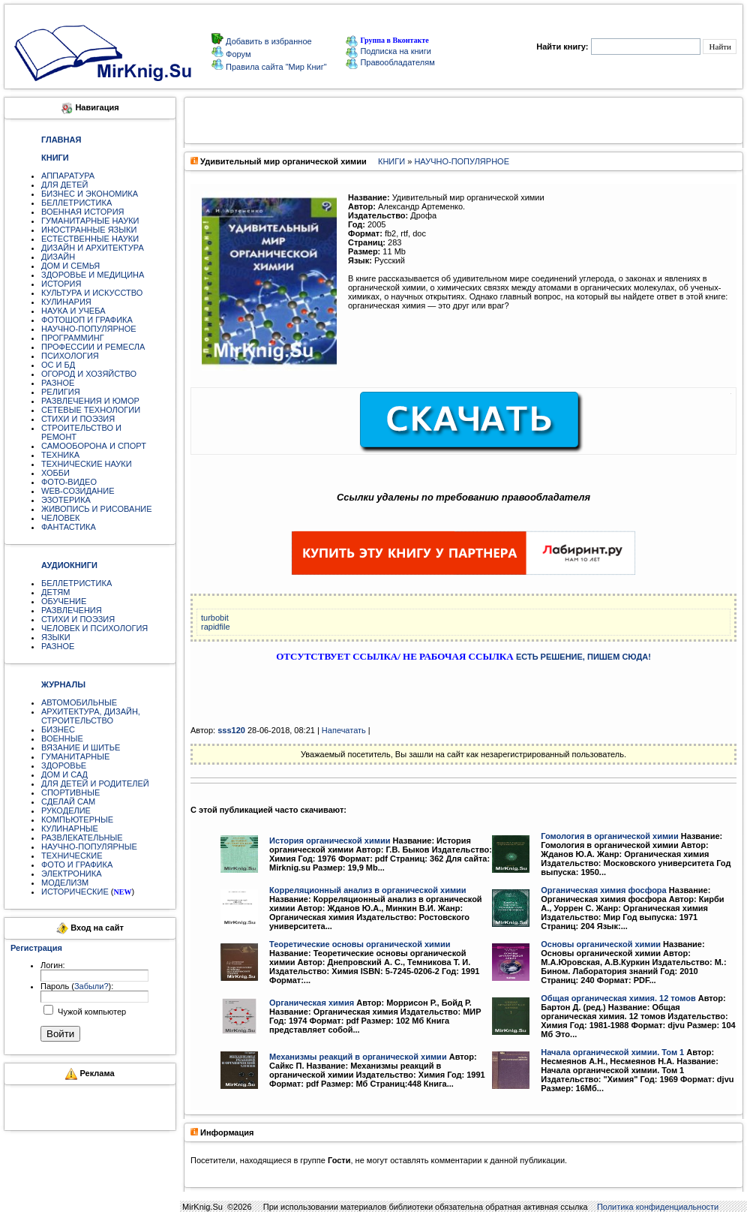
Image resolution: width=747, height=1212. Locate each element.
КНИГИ (391, 161)
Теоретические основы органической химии (360, 944)
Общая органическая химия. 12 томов (618, 998)
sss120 (231, 730)
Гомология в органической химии (609, 836)
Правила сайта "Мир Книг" (275, 66)
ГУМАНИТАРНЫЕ (75, 756)
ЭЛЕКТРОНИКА (71, 873)
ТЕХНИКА (60, 454)
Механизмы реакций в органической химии (358, 1056)
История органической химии (329, 840)
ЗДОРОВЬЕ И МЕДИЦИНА (92, 274)
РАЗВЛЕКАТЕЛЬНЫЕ (82, 837)
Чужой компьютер (91, 1011)
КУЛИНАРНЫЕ (69, 828)
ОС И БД (58, 364)
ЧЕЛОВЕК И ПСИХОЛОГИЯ (94, 628)
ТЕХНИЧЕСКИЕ (72, 855)
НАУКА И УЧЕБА (73, 310)
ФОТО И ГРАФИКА (76, 864)
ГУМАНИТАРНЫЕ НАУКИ (90, 220)
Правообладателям (390, 62)
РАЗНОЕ (57, 382)
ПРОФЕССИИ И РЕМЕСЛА (93, 346)
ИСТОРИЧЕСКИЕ (75, 891)
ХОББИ (55, 472)
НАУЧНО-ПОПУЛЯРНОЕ (88, 328)
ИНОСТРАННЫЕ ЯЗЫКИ (88, 229)
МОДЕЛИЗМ (64, 882)
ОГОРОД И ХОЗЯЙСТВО (88, 373)
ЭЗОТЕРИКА (66, 499)
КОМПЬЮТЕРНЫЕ (77, 819)
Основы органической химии (601, 944)
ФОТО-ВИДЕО (69, 481)
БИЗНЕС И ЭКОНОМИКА (89, 193)
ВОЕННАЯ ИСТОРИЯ (82, 211)
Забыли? (91, 986)
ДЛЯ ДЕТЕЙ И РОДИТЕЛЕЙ (95, 783)
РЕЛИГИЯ (60, 391)
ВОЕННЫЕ (62, 738)
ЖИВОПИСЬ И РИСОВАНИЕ (96, 508)
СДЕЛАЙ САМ (68, 801)
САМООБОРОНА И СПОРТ (93, 445)
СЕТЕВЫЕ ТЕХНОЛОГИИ (90, 409)
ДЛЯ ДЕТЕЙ (64, 184)
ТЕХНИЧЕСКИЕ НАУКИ (86, 463)
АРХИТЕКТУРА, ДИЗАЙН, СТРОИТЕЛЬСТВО (90, 716)
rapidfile (215, 626)
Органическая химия (311, 1002)
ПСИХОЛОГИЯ (70, 355)
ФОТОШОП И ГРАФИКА (87, 319)
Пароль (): (76, 986)
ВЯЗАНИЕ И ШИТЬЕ (80, 747)
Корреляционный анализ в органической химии (367, 890)
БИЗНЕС (58, 729)
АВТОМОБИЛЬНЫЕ (79, 702)
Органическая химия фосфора (603, 890)
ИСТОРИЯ (61, 283)
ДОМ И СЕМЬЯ (70, 265)
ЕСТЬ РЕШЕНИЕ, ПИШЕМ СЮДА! (583, 656)
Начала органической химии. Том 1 (612, 1052)
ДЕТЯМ (55, 592)
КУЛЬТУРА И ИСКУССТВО (91, 292)
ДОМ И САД (64, 774)
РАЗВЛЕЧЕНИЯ (71, 610)
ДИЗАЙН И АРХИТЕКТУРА (92, 247)
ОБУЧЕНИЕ (63, 601)
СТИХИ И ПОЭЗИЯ (78, 418)
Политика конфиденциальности (657, 1206)
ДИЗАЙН (58, 256)
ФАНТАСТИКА (68, 526)
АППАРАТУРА (67, 175)
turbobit (215, 617)
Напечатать (344, 730)
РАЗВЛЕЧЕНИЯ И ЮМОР (90, 400)
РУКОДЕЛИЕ (66, 810)
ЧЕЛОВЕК (60, 517)
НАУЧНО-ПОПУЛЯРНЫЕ (89, 846)
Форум (237, 54)
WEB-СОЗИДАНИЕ (78, 490)
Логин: (52, 965)
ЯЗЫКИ (55, 637)
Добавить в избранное (268, 41)
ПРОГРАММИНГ (72, 337)
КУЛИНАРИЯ (66, 301)
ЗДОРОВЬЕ (63, 765)
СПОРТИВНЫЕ (70, 792)
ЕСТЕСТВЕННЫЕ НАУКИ (90, 238)
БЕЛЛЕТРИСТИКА (76, 202)
